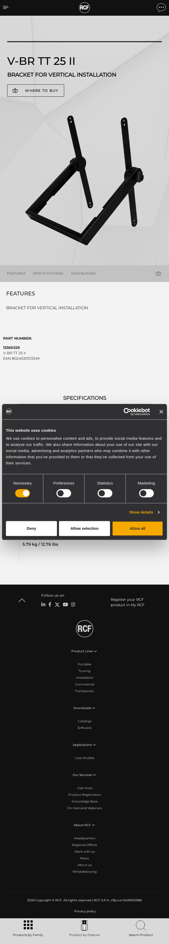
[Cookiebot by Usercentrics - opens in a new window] (127, 412)
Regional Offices (84, 845)
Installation (84, 678)
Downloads (83, 273)
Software (84, 728)
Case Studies (84, 758)
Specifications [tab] (84, 398)
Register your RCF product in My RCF (128, 602)
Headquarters (84, 838)
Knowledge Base (85, 801)
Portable (84, 664)
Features (16, 273)
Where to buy (41, 90)
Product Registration (84, 795)
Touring (84, 671)
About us (85, 865)
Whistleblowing (84, 872)
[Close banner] (161, 411)
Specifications (48, 273)
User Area (84, 788)
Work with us (84, 851)
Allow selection (84, 528)
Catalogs (84, 721)
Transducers (84, 691)
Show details (141, 512)
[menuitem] (84, 911)
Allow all (137, 528)
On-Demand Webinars (84, 808)
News (84, 858)
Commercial (84, 684)
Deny (31, 528)
